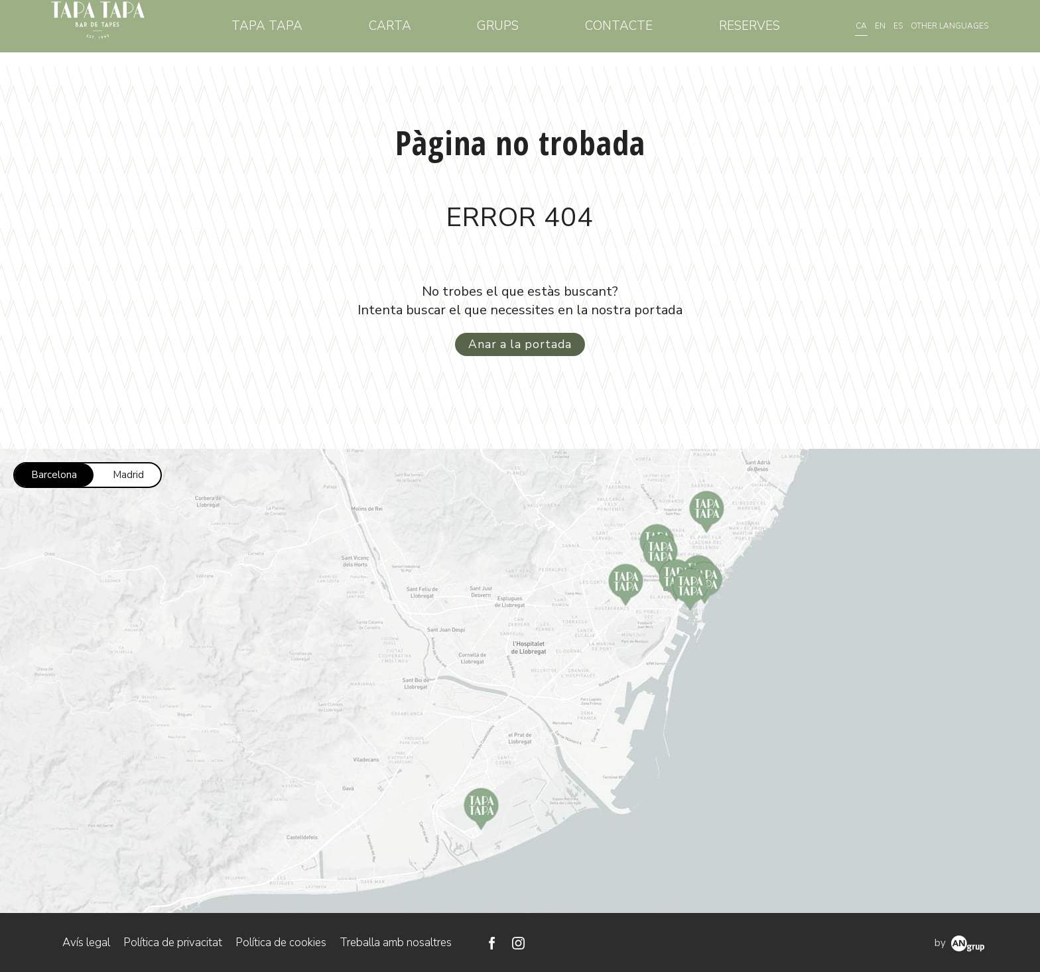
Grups (514, 32)
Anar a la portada (520, 343)
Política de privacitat (172, 941)
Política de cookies (280, 941)
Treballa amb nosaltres (396, 941)
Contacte (628, 32)
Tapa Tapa (296, 32)
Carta (413, 32)
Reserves (752, 32)
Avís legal (86, 941)
